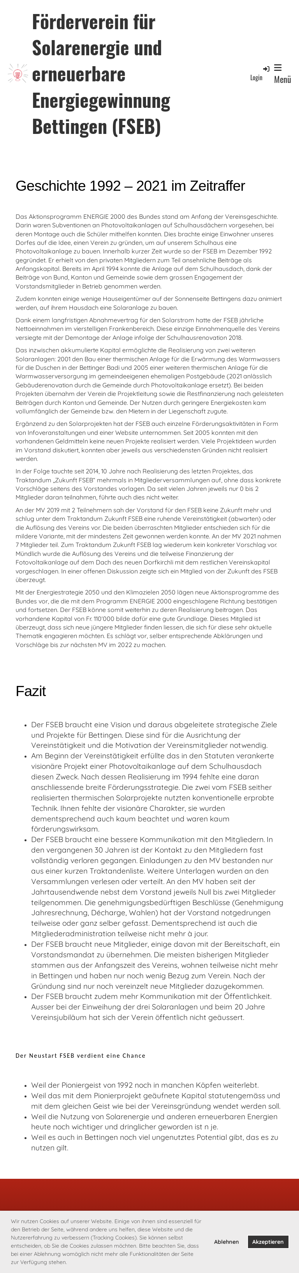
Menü (282, 74)
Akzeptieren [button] (268, 1241)
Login (260, 73)
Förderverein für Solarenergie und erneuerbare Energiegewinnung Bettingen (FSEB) (101, 73)
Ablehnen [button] (226, 1241)
